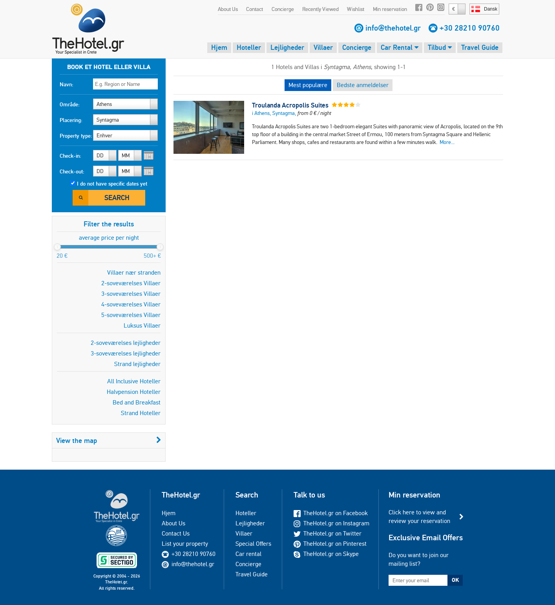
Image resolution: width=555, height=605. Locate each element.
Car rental (248, 554)
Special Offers (253, 543)
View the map (108, 440)
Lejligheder (287, 47)
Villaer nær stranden (134, 272)
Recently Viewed (320, 9)
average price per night (109, 237)
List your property (185, 543)
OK (455, 579)
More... (447, 142)
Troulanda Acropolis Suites (290, 105)
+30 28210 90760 (470, 28)
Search (117, 197)
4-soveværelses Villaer (131, 304)
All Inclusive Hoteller (134, 381)
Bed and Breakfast (137, 402)
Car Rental (399, 47)
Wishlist (355, 9)
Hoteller (249, 47)
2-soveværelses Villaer (131, 283)
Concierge (283, 9)
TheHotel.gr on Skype (326, 554)
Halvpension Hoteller (134, 391)
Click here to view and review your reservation (419, 516)
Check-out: (72, 171)
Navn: (66, 84)
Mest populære (307, 85)
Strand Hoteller (141, 413)
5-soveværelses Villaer (131, 315)
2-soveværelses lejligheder (126, 342)
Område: (70, 104)
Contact (254, 9)
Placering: (71, 120)
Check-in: (70, 155)
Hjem (219, 47)
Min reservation (390, 9)
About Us (228, 9)
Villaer (323, 47)
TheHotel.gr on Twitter (327, 533)
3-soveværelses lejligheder (126, 353)
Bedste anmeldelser (363, 85)
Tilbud (440, 47)
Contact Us (176, 533)
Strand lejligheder (137, 364)
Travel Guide (479, 47)
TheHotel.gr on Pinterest (330, 543)
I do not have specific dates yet (112, 183)
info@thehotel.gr (393, 28)
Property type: (76, 135)
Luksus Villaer (142, 325)
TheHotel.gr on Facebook (331, 513)
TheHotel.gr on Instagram (331, 523)
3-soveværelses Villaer (131, 293)
